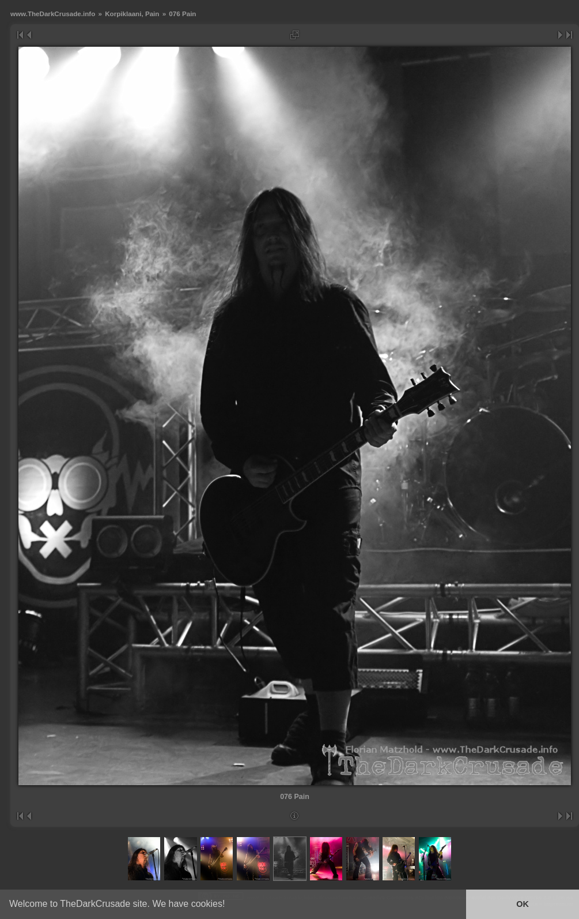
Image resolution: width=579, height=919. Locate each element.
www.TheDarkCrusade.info (52, 13)
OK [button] (522, 904)
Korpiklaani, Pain (132, 13)
